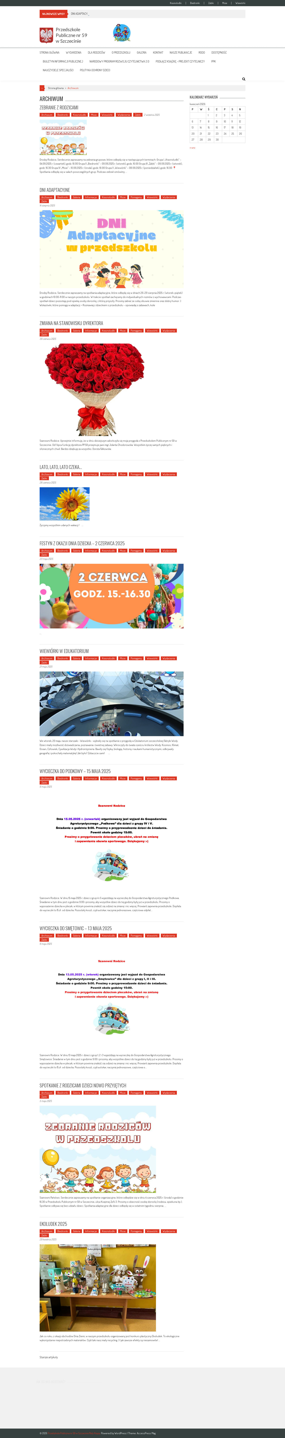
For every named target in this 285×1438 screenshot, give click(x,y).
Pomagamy (136, 197)
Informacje (91, 197)
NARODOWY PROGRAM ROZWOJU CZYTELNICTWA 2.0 (119, 61)
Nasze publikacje (181, 52)
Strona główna (49, 52)
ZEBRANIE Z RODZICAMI (59, 107)
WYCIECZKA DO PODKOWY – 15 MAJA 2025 (75, 771)
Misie (224, 3)
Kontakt (158, 52)
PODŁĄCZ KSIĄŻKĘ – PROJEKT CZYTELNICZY (180, 61)
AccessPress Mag (146, 1433)
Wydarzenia (73, 52)
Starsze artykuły (49, 1357)
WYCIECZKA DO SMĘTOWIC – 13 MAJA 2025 (76, 928)
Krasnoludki (176, 3)
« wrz (192, 147)
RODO (202, 52)
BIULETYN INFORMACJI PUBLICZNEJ (63, 61)
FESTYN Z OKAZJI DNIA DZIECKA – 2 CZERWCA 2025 (82, 543)
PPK (213, 61)
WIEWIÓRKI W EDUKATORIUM (64, 650)
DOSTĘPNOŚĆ (219, 52)
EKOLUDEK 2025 (53, 1223)
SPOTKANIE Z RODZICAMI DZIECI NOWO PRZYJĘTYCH (83, 1085)
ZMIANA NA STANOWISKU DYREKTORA (71, 322)
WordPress (121, 1433)
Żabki (211, 3)
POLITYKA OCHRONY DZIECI (95, 70)
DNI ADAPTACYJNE (55, 189)
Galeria (141, 52)
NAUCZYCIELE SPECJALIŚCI (58, 70)
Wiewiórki (240, 3)
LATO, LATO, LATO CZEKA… (61, 466)
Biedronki (195, 3)
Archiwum (46, 114)
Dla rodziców (96, 52)
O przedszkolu (121, 52)
